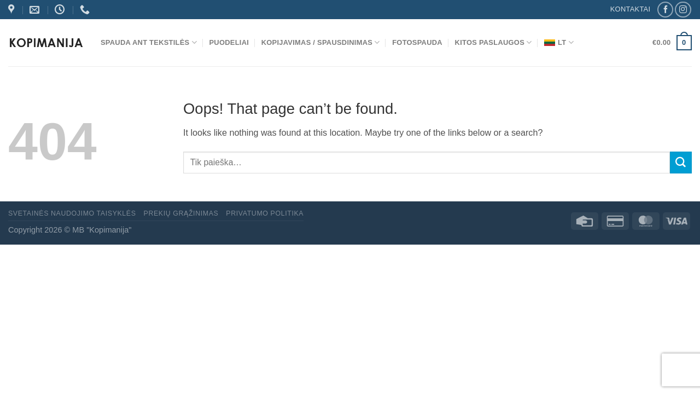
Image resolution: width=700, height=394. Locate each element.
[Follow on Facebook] (665, 10)
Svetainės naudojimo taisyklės (72, 213)
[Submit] (681, 162)
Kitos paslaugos (493, 42)
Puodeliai (229, 42)
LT (559, 42)
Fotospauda (417, 42)
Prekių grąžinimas (181, 213)
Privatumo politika (265, 213)
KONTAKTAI (630, 9)
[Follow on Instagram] (683, 10)
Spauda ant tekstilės (149, 42)
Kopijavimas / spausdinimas (320, 42)
